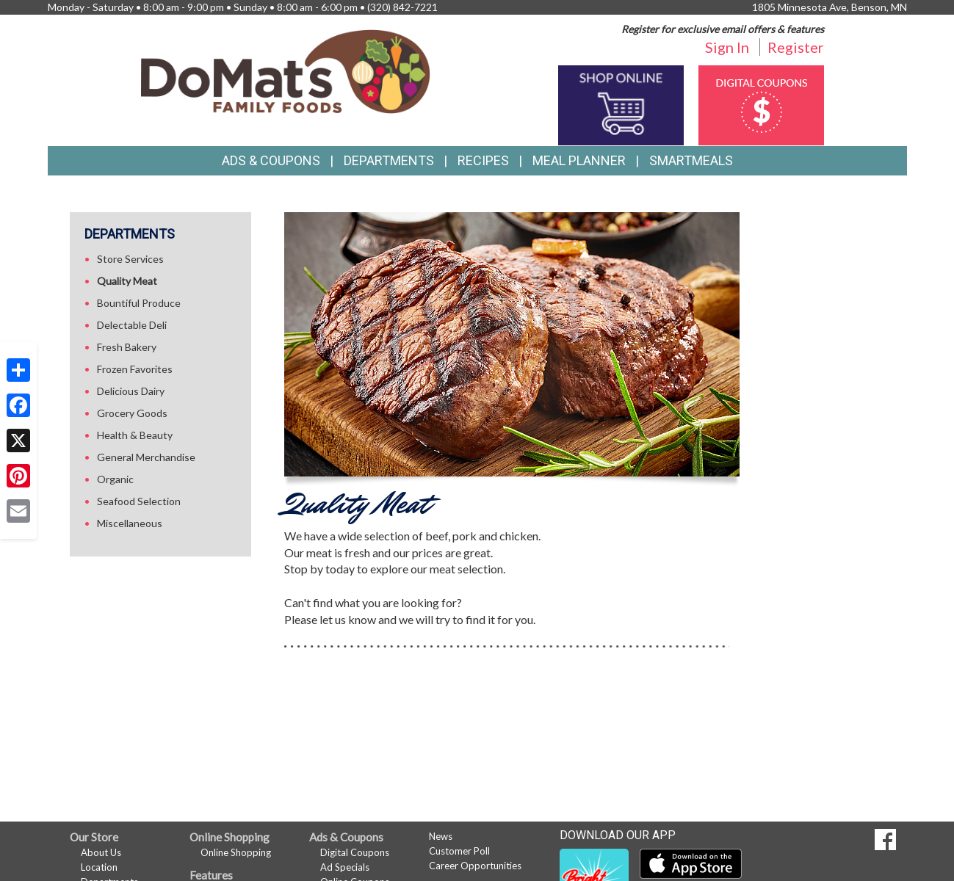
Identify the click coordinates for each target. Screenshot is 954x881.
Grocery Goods (132, 413)
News (440, 836)
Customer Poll (459, 851)
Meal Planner (579, 160)
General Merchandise (146, 457)
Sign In (727, 47)
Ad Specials (344, 867)
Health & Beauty (135, 435)
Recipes (483, 160)
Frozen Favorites (135, 369)
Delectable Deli (132, 325)
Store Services (130, 259)
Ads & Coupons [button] (271, 160)
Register (795, 47)
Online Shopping (235, 852)
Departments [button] (389, 160)
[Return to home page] (285, 70)
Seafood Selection (139, 501)
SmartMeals (691, 160)
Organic (115, 479)
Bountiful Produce (139, 303)
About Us (101, 852)
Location (99, 867)
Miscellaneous (129, 523)
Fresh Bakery (126, 347)
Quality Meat (127, 281)
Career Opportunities (475, 865)
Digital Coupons (354, 852)
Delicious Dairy (131, 391)
